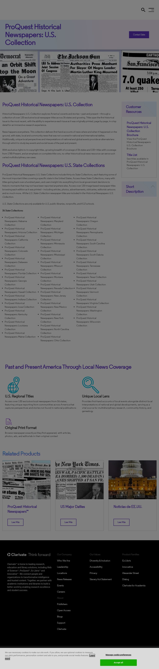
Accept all (118, 662)
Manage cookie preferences (118, 655)
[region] (79, 658)
